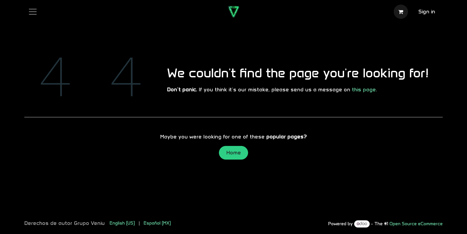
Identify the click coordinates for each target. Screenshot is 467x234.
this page (364, 89)
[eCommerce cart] (401, 12)
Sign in (426, 11)
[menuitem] (122, 223)
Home (233, 153)
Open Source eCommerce (416, 224)
